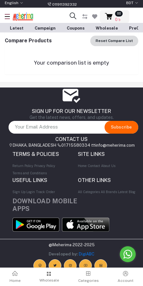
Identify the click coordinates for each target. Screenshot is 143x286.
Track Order (45, 192)
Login (30, 192)
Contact (94, 166)
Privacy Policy (44, 166)
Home (82, 166)
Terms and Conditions (29, 173)
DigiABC (86, 254)
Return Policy (22, 166)
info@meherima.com (115, 145)
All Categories (89, 192)
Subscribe (121, 127)
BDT (129, 3)
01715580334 (75, 145)
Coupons (76, 28)
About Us (108, 166)
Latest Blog (126, 192)
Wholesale (107, 28)
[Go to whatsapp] (128, 254)
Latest (17, 28)
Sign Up (18, 192)
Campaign (45, 28)
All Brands (109, 192)
